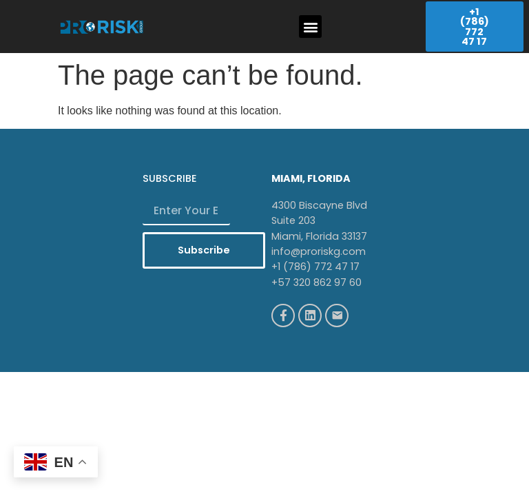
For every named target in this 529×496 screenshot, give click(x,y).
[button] (310, 26)
